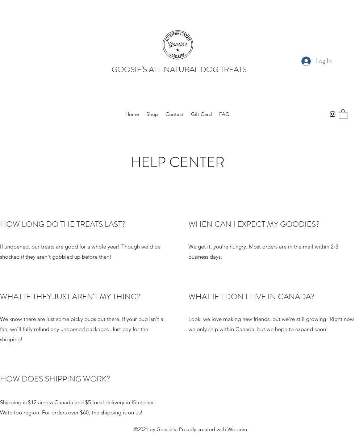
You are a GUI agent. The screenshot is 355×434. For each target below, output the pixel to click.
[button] (343, 114)
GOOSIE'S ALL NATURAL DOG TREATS (179, 69)
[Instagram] (332, 114)
